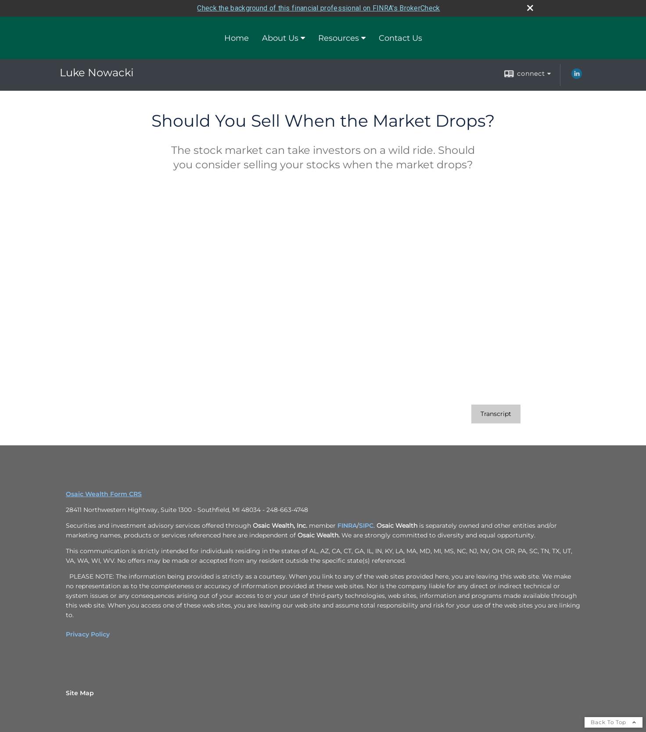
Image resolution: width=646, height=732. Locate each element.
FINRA (347, 525)
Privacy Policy (88, 634)
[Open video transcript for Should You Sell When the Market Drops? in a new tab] (495, 414)
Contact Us (400, 38)
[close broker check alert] (530, 7)
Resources (338, 38)
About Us (280, 38)
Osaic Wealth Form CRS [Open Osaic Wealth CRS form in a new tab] (104, 494)
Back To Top (613, 722)
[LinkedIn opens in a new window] (576, 77)
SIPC (366, 525)
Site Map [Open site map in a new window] (80, 693)
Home (236, 38)
